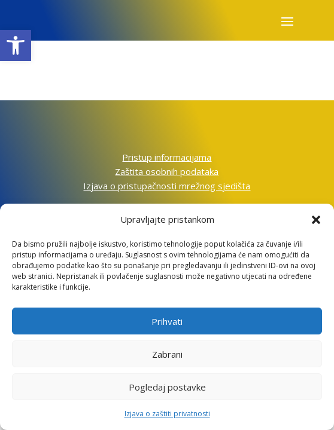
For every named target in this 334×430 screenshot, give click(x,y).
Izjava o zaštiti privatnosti (167, 413)
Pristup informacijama (166, 157)
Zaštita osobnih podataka (166, 171)
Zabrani (167, 354)
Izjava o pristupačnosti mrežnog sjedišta (166, 186)
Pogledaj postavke (167, 387)
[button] (15, 45)
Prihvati (167, 321)
